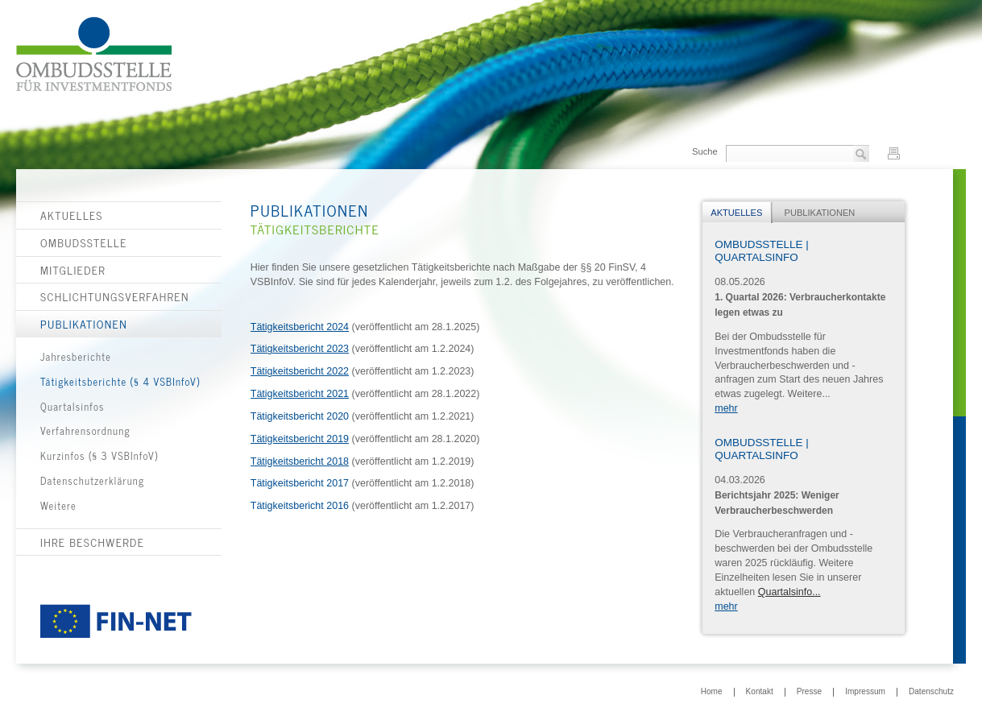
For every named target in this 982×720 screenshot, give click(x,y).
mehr (726, 408)
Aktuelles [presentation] (736, 212)
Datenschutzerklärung (92, 480)
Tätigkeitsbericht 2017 (300, 483)
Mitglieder (73, 270)
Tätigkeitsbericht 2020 (300, 416)
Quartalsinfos (72, 406)
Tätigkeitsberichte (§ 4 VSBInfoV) (120, 381)
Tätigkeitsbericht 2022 (300, 371)
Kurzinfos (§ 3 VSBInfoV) (99, 455)
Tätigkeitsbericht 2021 (300, 393)
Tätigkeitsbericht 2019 (300, 439)
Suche (705, 151)
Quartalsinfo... (789, 592)
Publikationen (83, 324)
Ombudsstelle (83, 242)
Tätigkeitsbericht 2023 (300, 348)
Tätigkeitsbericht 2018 (300, 461)
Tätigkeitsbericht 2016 (300, 505)
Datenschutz (931, 692)
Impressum (865, 692)
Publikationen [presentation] (820, 212)
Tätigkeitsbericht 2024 (300, 327)
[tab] (737, 212)
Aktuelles (71, 215)
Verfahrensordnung (85, 430)
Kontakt (759, 692)
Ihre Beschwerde (92, 542)
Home (712, 692)
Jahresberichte (75, 356)
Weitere (58, 505)
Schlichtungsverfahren (114, 296)
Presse (809, 692)
